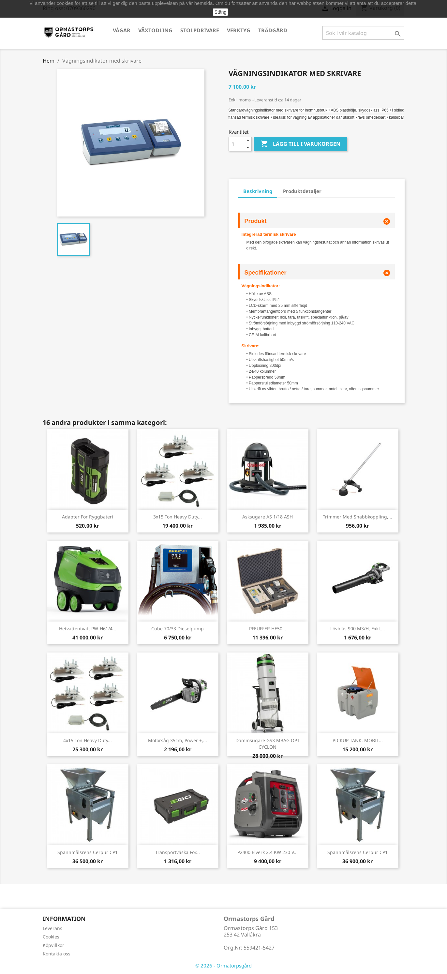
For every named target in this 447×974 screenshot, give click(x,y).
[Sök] (363, 33)
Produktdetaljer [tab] (302, 191)
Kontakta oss (56, 954)
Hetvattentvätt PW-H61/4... (87, 628)
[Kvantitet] (236, 144)
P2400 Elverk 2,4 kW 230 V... (267, 852)
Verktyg (238, 30)
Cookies (51, 937)
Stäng (221, 12)
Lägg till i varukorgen (300, 144)
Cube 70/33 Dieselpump (177, 628)
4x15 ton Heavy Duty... (87, 740)
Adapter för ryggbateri (87, 517)
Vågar (121, 30)
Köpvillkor (53, 945)
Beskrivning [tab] (257, 191)
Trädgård (272, 30)
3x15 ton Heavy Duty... (177, 517)
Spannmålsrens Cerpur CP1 (87, 852)
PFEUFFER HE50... (267, 628)
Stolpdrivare (199, 30)
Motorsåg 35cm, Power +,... (177, 740)
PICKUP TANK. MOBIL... (358, 740)
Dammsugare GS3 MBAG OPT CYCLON (267, 743)
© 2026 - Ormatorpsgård (223, 965)
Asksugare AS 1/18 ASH (267, 517)
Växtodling (155, 30)
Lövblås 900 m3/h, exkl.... (357, 628)
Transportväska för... (177, 852)
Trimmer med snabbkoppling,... (357, 517)
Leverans (52, 928)
